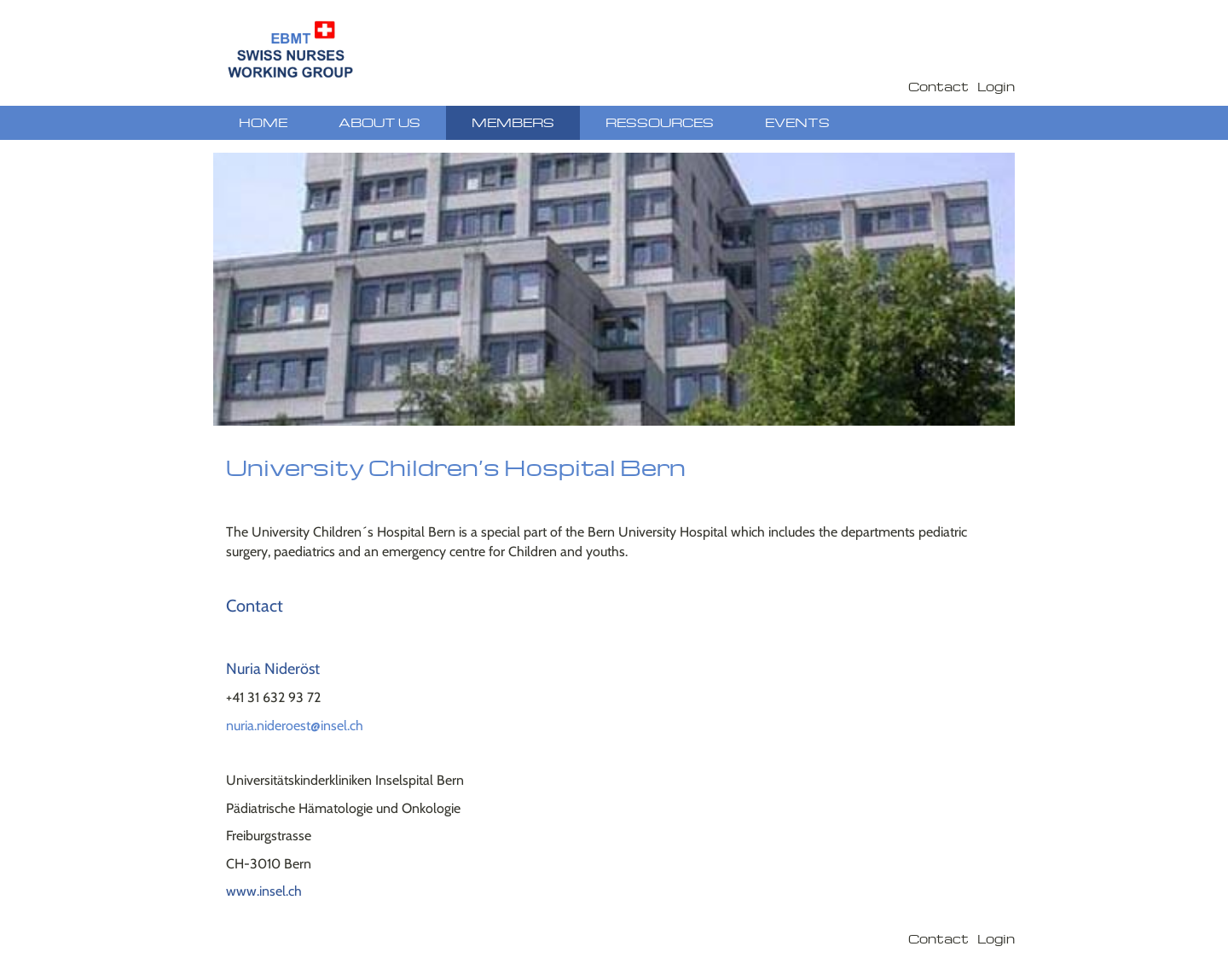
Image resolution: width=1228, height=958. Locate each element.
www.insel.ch (264, 891)
